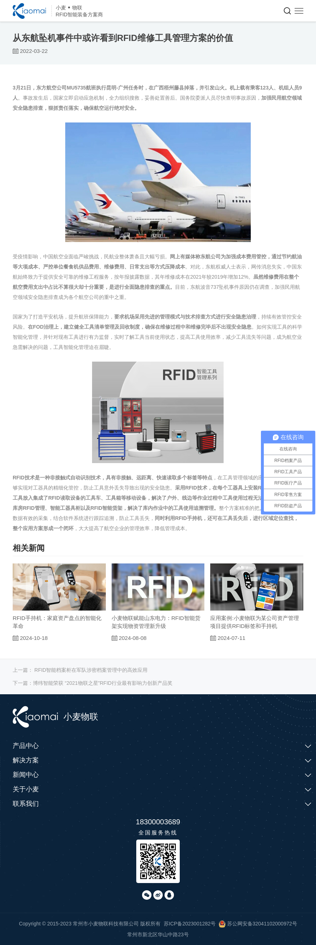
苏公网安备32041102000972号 (258, 924)
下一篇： (92, 683)
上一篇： (80, 670)
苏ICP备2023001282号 (190, 924)
